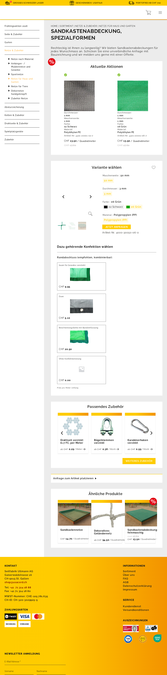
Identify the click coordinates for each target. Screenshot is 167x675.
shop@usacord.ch (16, 530)
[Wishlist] (154, 169)
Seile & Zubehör (13, 34)
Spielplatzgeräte (14, 131)
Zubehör (9, 139)
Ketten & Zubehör (14, 115)
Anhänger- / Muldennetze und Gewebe (20, 66)
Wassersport (14, 646)
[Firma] (35, 629)
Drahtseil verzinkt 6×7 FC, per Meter (71, 389)
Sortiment (66, 26)
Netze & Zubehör (14, 50)
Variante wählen (107, 167)
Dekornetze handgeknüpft (19, 92)
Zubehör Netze (19, 98)
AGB (125, 530)
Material (107, 215)
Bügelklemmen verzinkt (104, 389)
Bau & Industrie (16, 650)
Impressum (130, 537)
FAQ (125, 526)
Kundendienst (132, 554)
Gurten (8, 42)
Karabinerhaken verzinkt (138, 389)
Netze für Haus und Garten (22, 80)
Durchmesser (110, 189)
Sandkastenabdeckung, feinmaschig (143, 479)
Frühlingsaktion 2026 (16, 26)
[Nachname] (51, 619)
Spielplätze (14, 655)
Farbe (106, 202)
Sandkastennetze (71, 477)
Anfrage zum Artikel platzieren (74, 426)
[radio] (108, 180)
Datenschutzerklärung (137, 534)
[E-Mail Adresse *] (35, 610)
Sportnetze (17, 74)
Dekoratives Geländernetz (103, 480)
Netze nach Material (22, 59)
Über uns (129, 523)
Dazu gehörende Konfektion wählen (85, 247)
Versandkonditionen (136, 558)
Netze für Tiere (19, 86)
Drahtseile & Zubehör (16, 123)
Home (54, 26)
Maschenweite (111, 175)
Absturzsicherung (14, 107)
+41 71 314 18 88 (20, 535)
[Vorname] (19, 619)
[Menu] (160, 12)
